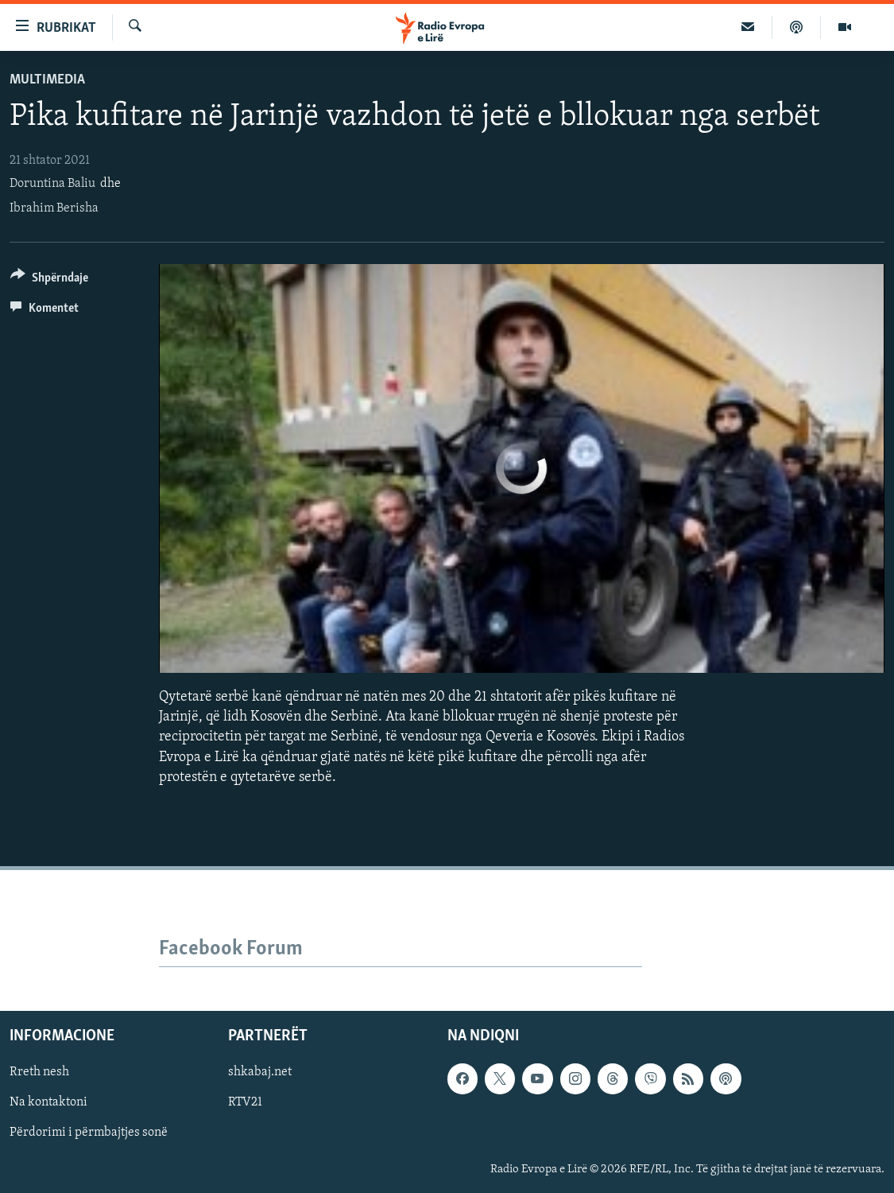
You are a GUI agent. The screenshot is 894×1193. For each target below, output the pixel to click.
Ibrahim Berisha (54, 208)
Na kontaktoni (48, 1102)
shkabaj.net (260, 1072)
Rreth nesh (39, 1072)
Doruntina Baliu (52, 183)
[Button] (49, 280)
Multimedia (47, 79)
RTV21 (245, 1102)
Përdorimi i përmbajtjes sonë (89, 1132)
